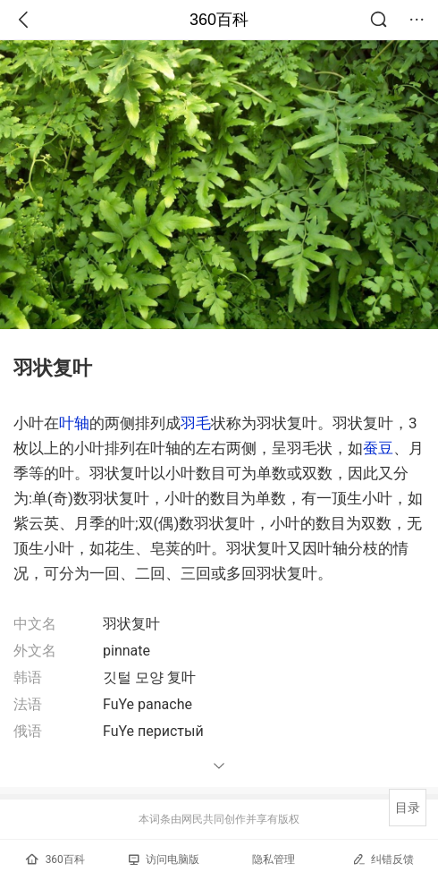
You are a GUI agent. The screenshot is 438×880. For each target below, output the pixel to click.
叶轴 (74, 423)
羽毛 (196, 423)
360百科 (219, 20)
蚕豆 (378, 448)
